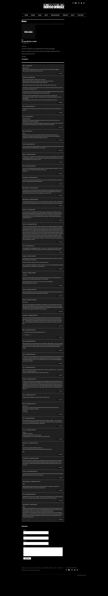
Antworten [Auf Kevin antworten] (60, 500)
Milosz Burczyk (26, 187)
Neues (33, 15)
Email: (24, 535)
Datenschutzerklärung (34, 570)
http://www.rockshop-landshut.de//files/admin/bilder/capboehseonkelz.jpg (37, 449)
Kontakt (38, 567)
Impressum (24, 570)
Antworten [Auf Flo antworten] (60, 127)
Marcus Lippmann (26, 481)
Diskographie (55, 15)
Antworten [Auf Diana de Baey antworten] (60, 519)
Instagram (79, 3)
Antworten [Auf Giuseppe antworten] (60, 285)
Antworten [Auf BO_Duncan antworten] (60, 454)
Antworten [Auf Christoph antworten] (60, 102)
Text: (24, 546)
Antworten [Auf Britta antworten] (60, 350)
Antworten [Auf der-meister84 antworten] (60, 467)
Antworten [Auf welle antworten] (60, 363)
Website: (25, 541)
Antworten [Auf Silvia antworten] (60, 112)
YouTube (76, 3)
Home (26, 15)
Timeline (65, 15)
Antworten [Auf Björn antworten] (60, 337)
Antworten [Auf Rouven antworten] (60, 311)
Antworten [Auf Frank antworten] (60, 150)
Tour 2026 (80, 15)
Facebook (73, 3)
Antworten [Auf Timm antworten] (60, 252)
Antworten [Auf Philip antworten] (60, 173)
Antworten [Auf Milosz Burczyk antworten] (60, 195)
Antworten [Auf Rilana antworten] (60, 162)
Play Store (84, 3)
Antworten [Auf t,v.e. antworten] (60, 375)
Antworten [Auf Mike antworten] (60, 73)
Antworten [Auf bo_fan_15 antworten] (60, 477)
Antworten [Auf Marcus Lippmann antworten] (60, 490)
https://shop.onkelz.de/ (30, 53)
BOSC (72, 15)
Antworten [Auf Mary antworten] (60, 140)
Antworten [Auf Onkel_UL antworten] (60, 220)
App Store (81, 3)
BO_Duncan (25, 442)
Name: (25, 530)
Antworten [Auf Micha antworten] (60, 414)
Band (39, 15)
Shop (46, 15)
